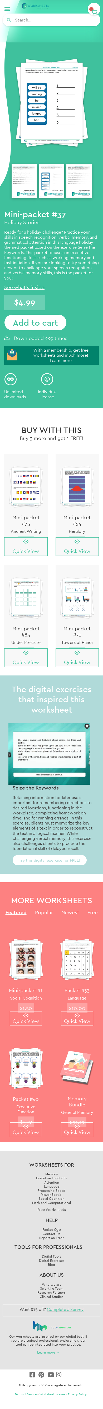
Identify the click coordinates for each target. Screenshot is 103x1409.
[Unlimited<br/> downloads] (10, 379)
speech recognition (37, 237)
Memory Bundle (77, 1101)
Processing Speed (51, 1190)
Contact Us (51, 1234)
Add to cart (35, 322)
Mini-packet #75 (26, 520)
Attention (51, 1182)
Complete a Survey (65, 1309)
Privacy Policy (77, 1394)
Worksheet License (52, 1394)
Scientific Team (51, 1288)
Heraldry (77, 531)
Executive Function (25, 1109)
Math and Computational (51, 1203)
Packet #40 (26, 1099)
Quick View (26, 551)
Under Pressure (26, 642)
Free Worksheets (51, 1209)
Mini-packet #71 (77, 631)
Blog (51, 1264)
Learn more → (48, 1352)
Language (77, 998)
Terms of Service (26, 1394)
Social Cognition (26, 998)
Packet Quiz (51, 1229)
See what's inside (24, 287)
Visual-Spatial (51, 1194)
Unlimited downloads (15, 394)
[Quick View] (25, 541)
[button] (7, 8)
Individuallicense (47, 394)
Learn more (61, 360)
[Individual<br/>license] (47, 379)
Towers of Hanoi (77, 642)
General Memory (77, 1112)
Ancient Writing (26, 531)
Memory (51, 1174)
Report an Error (51, 1238)
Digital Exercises (51, 1260)
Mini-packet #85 (26, 631)
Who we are (51, 1284)
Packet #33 (77, 990)
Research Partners (51, 1292)
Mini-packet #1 (26, 990)
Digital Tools (51, 1256)
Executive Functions (51, 1178)
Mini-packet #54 (77, 520)
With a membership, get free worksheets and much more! (61, 352)
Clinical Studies (51, 1296)
